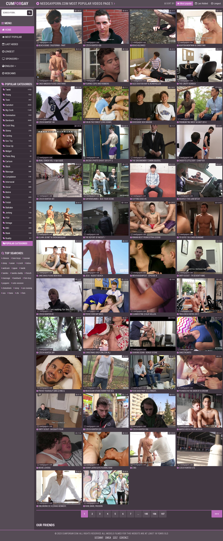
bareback (16, 278)
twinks (4, 273)
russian (26, 258)
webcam (5, 268)
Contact (123, 537)
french (28, 273)
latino (28, 263)
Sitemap (99, 537)
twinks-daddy (16, 273)
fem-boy (27, 278)
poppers (5, 283)
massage (5, 278)
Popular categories (15, 243)
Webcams (9, 73)
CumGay (17, 3)
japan (14, 268)
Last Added (201, 3)
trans (10, 293)
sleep (4, 263)
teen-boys (16, 258)
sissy (16, 288)
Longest (216, 3)
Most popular (184, 3)
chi (17, 293)
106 (154, 514)
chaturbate (6, 288)
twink (22, 268)
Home (6, 29)
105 (146, 514)
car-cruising (26, 288)
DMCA (108, 537)
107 (162, 514)
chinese (5, 258)
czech (20, 263)
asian (12, 263)
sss (3, 293)
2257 (115, 537)
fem (23, 293)
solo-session (17, 283)
